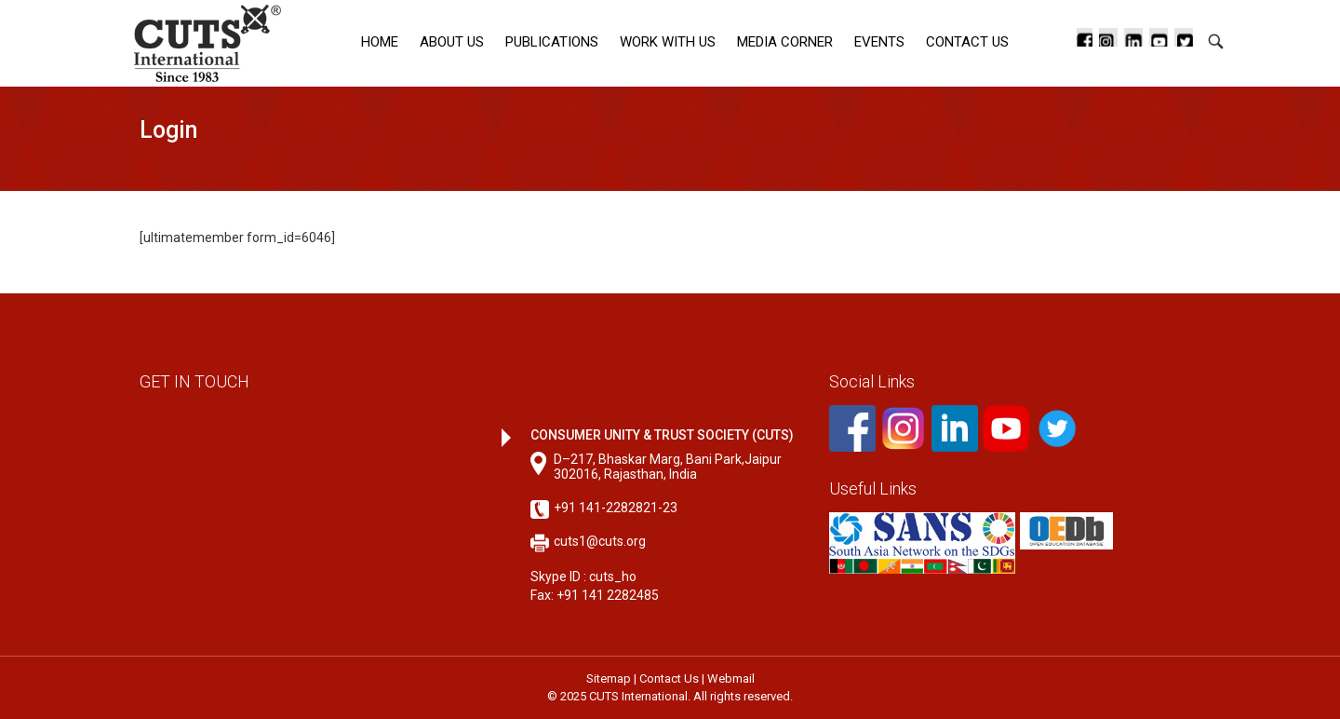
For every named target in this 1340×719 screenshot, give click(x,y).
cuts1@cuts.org (600, 541)
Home (379, 42)
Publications (551, 42)
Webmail (731, 678)
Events (879, 42)
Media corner (785, 42)
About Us (452, 42)
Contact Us (967, 42)
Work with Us (668, 42)
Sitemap (608, 678)
